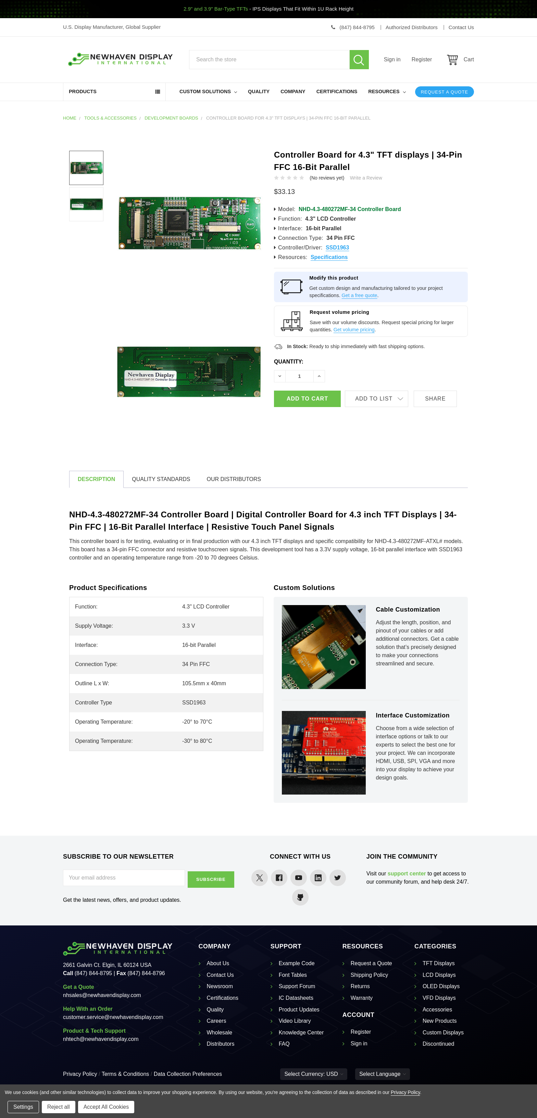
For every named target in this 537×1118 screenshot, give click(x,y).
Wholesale (220, 1032)
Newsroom (220, 986)
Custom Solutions (208, 91)
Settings (23, 1107)
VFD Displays (439, 998)
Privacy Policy (80, 1074)
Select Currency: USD (313, 1074)
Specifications (329, 257)
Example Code (297, 963)
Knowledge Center (301, 1032)
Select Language (382, 1074)
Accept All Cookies (106, 1107)
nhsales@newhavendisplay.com (102, 995)
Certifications (337, 91)
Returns (360, 986)
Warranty (362, 998)
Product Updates (299, 1009)
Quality (259, 91)
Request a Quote (444, 92)
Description (96, 479)
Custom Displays (443, 1032)
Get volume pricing (354, 329)
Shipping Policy (369, 975)
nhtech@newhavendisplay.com (101, 1039)
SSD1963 (337, 247)
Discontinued (438, 1044)
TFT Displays (439, 963)
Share (440, 399)
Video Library (295, 1021)
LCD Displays (439, 975)
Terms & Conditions (125, 1074)
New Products (440, 1021)
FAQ (284, 1044)
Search (359, 59)
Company (292, 91)
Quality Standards (161, 479)
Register (422, 59)
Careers (216, 1021)
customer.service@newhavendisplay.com (113, 1017)
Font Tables (293, 975)
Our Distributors (234, 479)
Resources (386, 91)
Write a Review (366, 178)
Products (83, 91)
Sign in (392, 59)
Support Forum (297, 986)
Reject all (58, 1107)
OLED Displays (441, 986)
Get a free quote (359, 295)
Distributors (221, 1044)
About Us (218, 963)
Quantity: (288, 362)
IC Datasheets (296, 998)
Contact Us (220, 975)
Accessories (437, 1009)
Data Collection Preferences (188, 1074)
